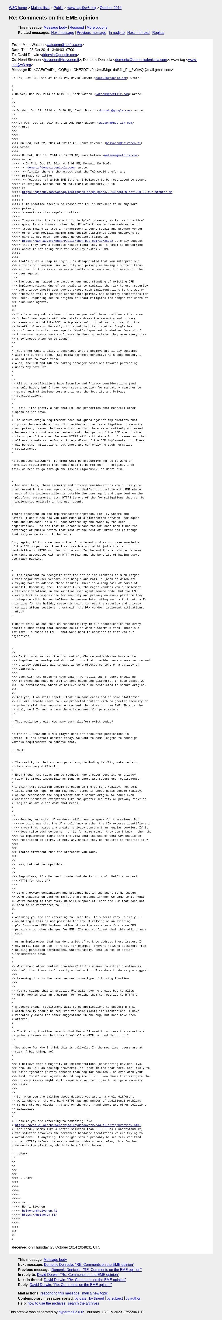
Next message (62, 33)
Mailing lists (40, 8)
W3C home (18, 8)
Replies (158, 33)
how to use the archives (46, 1303)
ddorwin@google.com (59, 55)
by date (80, 1298)
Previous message (91, 33)
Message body (55, 27)
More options (97, 27)
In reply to (117, 33)
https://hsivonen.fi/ (39, 1215)
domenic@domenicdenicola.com (141, 60)
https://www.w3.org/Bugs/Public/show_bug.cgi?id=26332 (67, 241)
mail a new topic (95, 1293)
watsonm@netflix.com (64, 45)
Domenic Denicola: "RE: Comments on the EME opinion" (89, 1264)
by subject (115, 1298)
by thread (96, 1298)
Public (58, 8)
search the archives (83, 1303)
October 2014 (111, 8)
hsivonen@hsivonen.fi (61, 60)
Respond (77, 27)
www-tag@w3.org (81, 8)
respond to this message (59, 1293)
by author (132, 1298)
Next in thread (138, 33)
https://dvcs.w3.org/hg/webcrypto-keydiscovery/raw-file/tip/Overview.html (78, 1125)
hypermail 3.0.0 (70, 1312)
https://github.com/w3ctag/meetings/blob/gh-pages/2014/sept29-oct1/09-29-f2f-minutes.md (97, 192)
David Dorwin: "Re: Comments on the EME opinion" (78, 1275)
